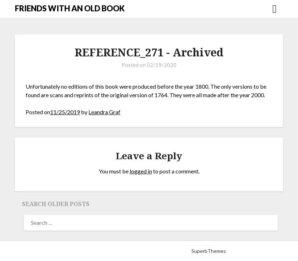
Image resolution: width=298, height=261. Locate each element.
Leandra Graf (104, 112)
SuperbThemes (208, 251)
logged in (141, 171)
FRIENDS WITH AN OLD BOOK (70, 8)
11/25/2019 (65, 112)
